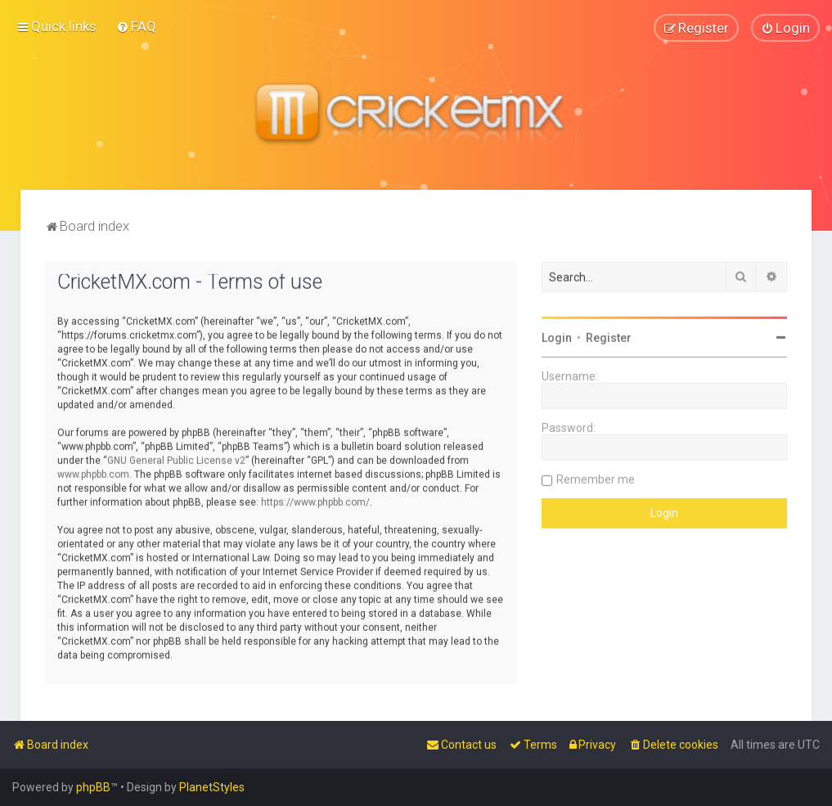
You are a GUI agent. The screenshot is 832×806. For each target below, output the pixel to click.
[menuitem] (136, 26)
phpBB (93, 787)
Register (609, 337)
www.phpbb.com (93, 473)
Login (557, 337)
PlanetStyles (212, 787)
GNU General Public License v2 (176, 459)
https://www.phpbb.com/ (315, 501)
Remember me (595, 478)
